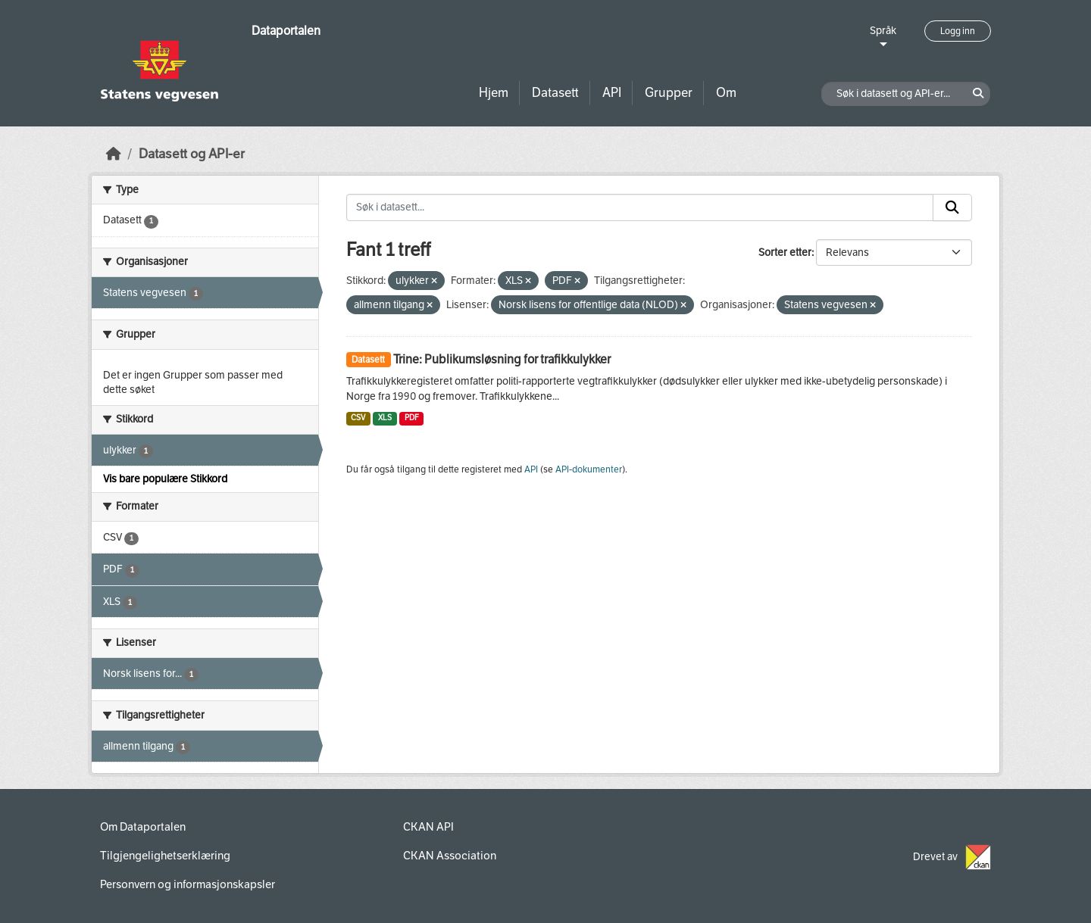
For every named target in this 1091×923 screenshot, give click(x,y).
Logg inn (957, 31)
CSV (358, 418)
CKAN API (428, 827)
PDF (412, 418)
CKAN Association (449, 855)
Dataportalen (286, 30)
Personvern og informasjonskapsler (187, 884)
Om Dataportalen (143, 827)
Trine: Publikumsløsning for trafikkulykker (502, 359)
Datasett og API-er (192, 154)
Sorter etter (784, 252)
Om (726, 93)
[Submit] (952, 207)
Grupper (668, 93)
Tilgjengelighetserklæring (165, 855)
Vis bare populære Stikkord (165, 478)
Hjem (493, 93)
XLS (385, 418)
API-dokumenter (588, 469)
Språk (883, 30)
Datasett (555, 93)
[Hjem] (113, 154)
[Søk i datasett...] (640, 207)
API (611, 93)
